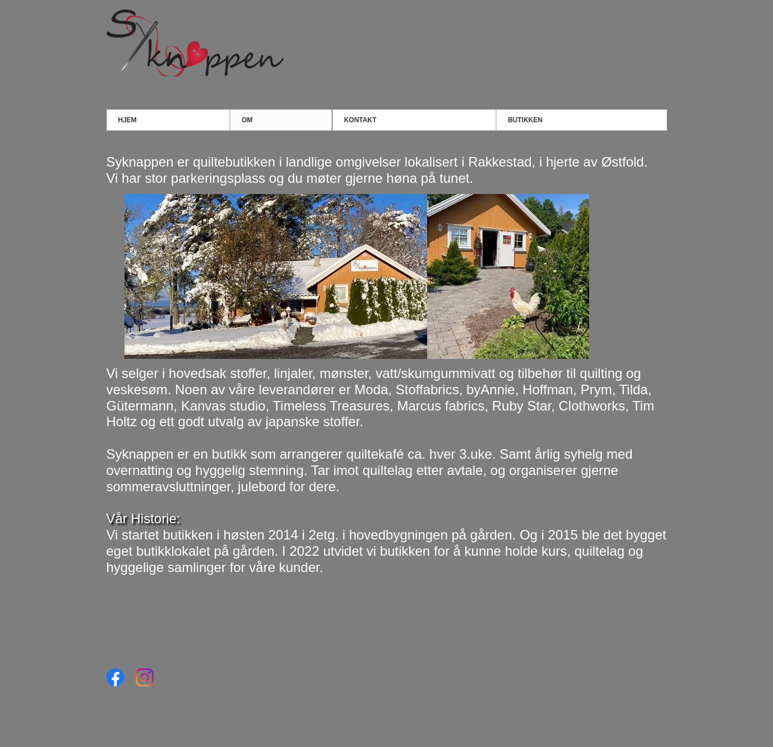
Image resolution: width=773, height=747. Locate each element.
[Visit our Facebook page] (115, 677)
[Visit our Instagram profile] (145, 677)
